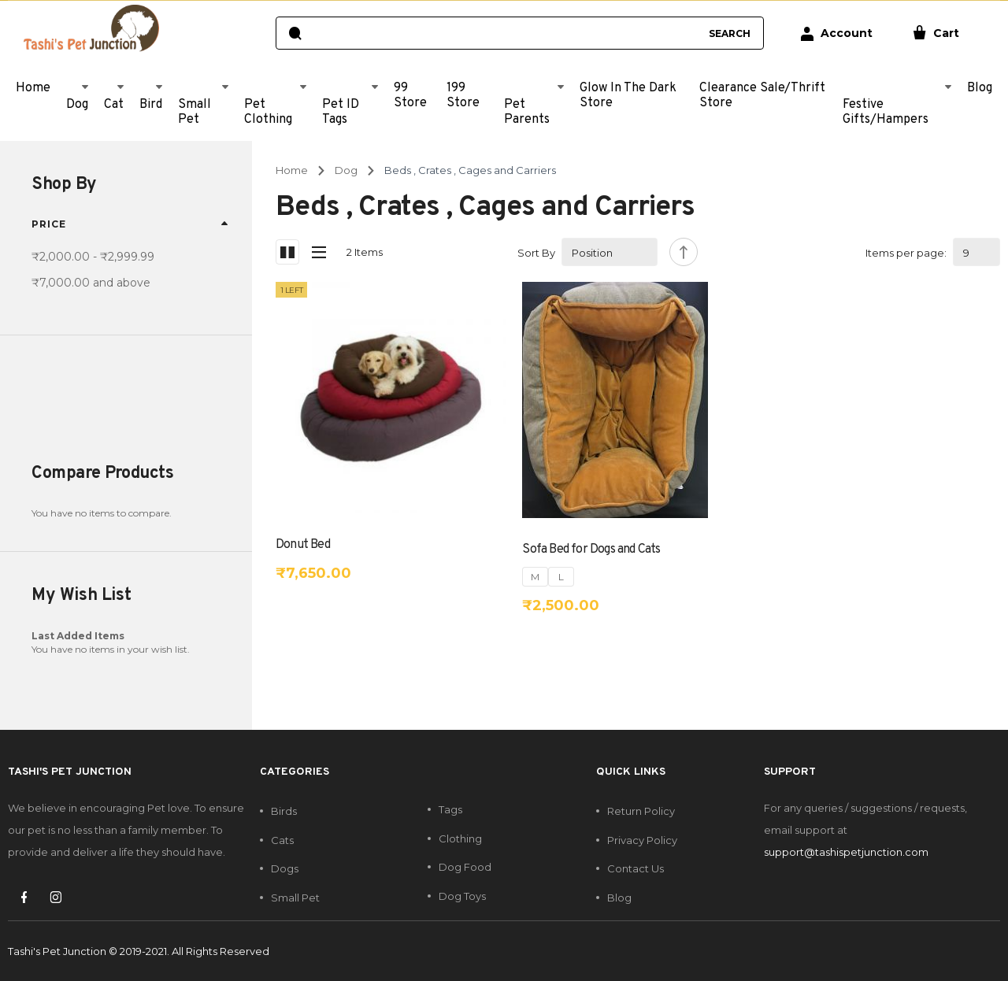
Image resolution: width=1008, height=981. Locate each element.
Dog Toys (462, 896)
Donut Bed (303, 545)
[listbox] (548, 577)
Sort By (536, 252)
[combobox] (504, 33)
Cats (282, 840)
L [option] (561, 577)
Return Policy (641, 811)
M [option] (535, 577)
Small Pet (295, 897)
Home (292, 170)
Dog (346, 170)
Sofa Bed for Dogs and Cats (591, 549)
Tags (450, 809)
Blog (619, 897)
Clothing (460, 838)
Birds (284, 811)
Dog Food (465, 867)
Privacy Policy (642, 840)
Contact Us (635, 868)
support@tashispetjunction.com (846, 852)
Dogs (284, 868)
